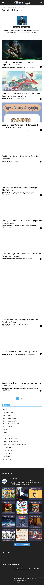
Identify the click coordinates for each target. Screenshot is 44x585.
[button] (3, 2)
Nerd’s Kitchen (7, 413)
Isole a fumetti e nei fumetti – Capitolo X (25, 569)
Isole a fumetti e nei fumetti (12, 401)
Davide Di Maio (23, 193)
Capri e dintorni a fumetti (11, 386)
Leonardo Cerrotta (13, 193)
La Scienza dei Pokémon (10, 404)
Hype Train (6, 398)
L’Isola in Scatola (8, 410)
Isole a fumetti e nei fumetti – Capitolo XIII (26, 531)
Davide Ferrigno (29, 290)
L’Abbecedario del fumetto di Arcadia (14, 407)
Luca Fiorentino (32, 193)
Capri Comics (7, 377)
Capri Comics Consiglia (10, 380)
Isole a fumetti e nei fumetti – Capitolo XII (25, 550)
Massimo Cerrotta (7, 67)
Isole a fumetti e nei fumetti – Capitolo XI (25, 559)
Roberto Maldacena (19, 67)
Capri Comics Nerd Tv (10, 383)
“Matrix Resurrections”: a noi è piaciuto (19, 316)
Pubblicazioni (7, 418)
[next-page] (25, 360)
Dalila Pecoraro (6, 130)
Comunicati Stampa (9, 389)
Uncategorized (7, 421)
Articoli (5, 372)
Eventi (5, 395)
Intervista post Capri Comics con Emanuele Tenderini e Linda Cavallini (21, 94)
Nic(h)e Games (7, 415)
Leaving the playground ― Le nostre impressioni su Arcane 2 (18, 63)
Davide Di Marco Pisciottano (22, 192)
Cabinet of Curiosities (9, 375)
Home (3, 7)
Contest (5, 392)
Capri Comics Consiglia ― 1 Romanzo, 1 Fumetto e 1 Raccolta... (20, 126)
